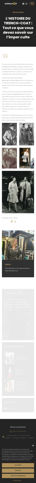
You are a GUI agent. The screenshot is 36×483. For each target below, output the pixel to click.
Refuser (18, 470)
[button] (33, 446)
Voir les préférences (18, 476)
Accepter (18, 465)
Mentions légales (17, 480)
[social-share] (12, 221)
